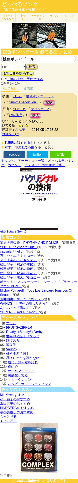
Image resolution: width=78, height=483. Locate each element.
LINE (60, 154)
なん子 (20, 129)
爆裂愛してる (18, 375)
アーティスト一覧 (31, 160)
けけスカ (12, 340)
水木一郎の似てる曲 (20, 147)
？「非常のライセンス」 (18, 260)
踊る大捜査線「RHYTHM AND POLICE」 (31, 242)
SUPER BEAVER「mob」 (19, 312)
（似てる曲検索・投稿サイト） (25, 9)
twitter (37, 154)
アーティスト (38, 17)
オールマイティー (21, 371)
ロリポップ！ (56, 480)
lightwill (34, 480)
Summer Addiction (22, 102)
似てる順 (10, 88)
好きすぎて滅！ (17, 353)
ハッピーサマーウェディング (29, 384)
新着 (23, 17)
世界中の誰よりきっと (22, 336)
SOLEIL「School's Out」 (18, 247)
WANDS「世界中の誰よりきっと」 (26, 303)
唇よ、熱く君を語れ (23, 362)
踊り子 (11, 345)
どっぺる (7, 17)
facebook (14, 154)
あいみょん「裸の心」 (16, 308)
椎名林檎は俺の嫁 (13, 232)
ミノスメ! (70, 15)
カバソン (54, 15)
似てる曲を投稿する (17, 73)
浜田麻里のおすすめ (15, 403)
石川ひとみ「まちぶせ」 (18, 256)
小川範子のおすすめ (15, 399)
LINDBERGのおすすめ (17, 408)
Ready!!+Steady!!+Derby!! (25, 332)
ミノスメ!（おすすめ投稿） (45, 165)
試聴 (49, 102)
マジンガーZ (40, 109)
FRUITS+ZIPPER (19, 327)
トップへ (8, 160)
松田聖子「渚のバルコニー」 (21, 277)
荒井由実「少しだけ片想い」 (21, 299)
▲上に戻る (8, 421)
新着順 (28, 88)
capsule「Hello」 (13, 251)
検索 (32, 66)
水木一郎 (19, 109)
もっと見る (8, 416)
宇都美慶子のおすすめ (16, 412)
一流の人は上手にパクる (25, 79)
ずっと (11, 323)
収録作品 (15, 115)
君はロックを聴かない (22, 358)
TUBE (17, 96)
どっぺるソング (20, 4)
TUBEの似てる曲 (17, 142)
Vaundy (11, 349)
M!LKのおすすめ (12, 395)
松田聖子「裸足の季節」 (18, 264)
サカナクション (19, 379)
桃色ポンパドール (39, 96)
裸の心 (13, 366)
